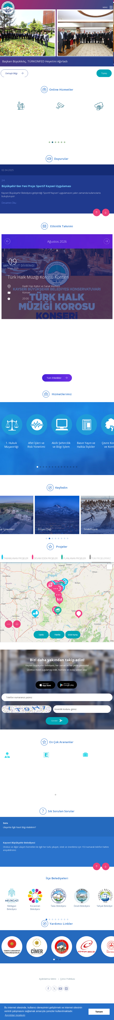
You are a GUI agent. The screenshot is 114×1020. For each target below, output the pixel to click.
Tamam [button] (99, 1011)
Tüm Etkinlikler (54, 377)
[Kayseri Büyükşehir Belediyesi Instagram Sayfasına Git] (66, 988)
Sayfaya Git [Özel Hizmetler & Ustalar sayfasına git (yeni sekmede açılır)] (10, 131)
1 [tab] (49, 142)
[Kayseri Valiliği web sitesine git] (61, 946)
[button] (111, 7)
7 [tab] (55, 467)
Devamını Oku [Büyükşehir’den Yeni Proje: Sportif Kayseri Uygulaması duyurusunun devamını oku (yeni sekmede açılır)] (9, 202)
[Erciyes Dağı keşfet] (57, 515)
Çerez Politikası (67, 978)
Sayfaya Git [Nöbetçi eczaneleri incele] (49, 780)
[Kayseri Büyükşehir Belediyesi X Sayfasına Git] (54, 988)
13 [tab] (73, 467)
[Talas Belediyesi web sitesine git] (58, 897)
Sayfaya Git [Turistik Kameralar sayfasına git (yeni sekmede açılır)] (49, 131)
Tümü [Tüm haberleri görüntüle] (105, 73)
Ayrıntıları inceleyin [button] (15, 1015)
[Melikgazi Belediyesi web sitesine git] (12, 897)
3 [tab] (55, 142)
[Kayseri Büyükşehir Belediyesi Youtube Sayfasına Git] (60, 988)
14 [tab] (76, 467)
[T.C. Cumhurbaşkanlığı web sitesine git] (11, 946)
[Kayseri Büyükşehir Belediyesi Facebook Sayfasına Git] (48, 988)
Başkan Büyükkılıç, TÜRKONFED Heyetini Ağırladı (35, 61)
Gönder (54, 721)
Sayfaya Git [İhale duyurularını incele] (88, 780)
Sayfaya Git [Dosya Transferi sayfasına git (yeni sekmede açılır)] (88, 131)
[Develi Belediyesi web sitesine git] (82, 897)
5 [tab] (61, 142)
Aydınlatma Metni (47, 978)
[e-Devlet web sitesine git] (86, 946)
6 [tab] (64, 142)
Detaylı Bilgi (12, 73)
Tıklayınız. (34, 846)
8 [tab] (58, 467)
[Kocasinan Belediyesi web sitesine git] (35, 897)
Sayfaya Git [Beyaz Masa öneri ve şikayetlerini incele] (10, 780)
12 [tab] (70, 467)
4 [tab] (58, 142)
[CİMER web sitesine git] (36, 946)
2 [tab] (52, 142)
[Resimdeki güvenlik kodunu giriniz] (82, 709)
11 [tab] (67, 467)
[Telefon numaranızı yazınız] (57, 697)
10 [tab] (64, 467)
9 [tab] (61, 467)
